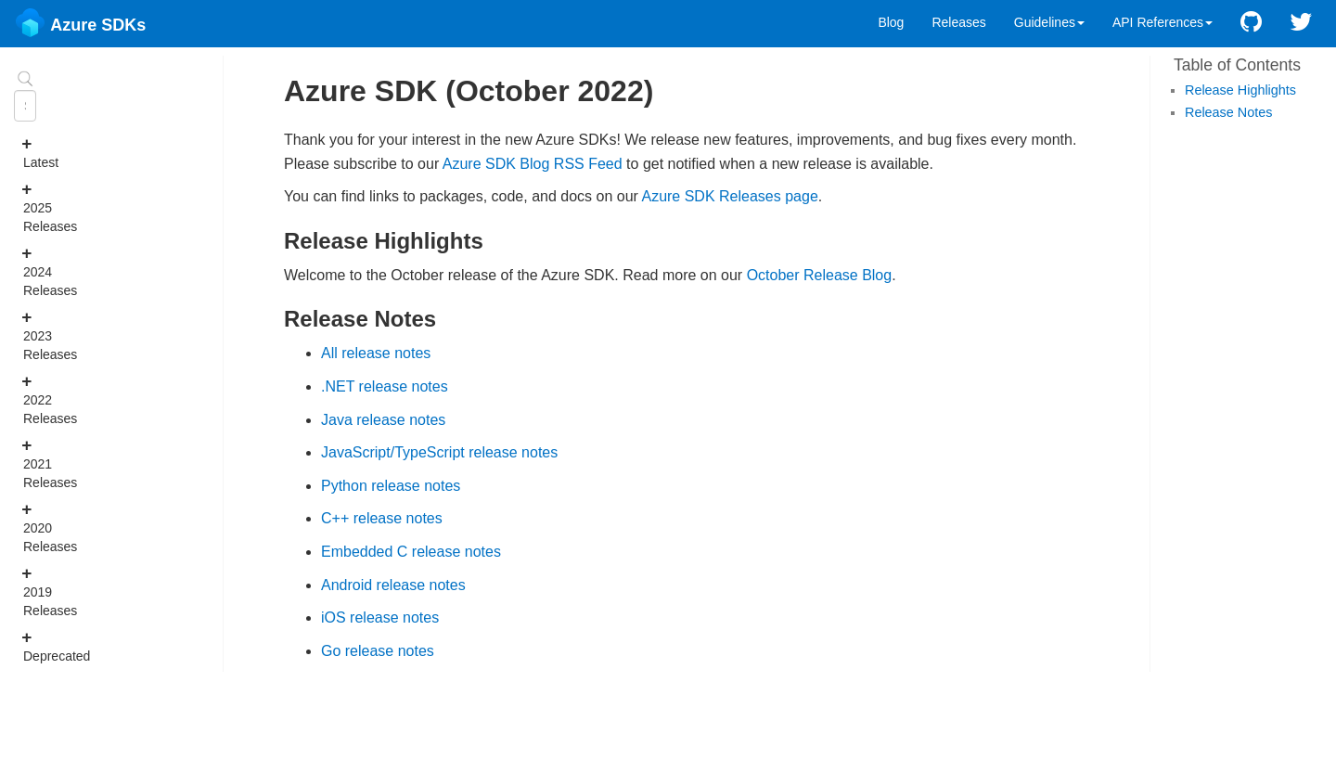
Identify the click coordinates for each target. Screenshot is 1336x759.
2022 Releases (31, 399)
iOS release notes (380, 617)
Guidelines (1049, 22)
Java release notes (383, 420)
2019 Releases (31, 591)
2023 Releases (31, 335)
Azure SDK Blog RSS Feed (533, 164)
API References (1162, 22)
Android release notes (393, 585)
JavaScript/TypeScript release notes (439, 452)
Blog (891, 22)
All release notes (375, 353)
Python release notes (390, 486)
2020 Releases (31, 527)
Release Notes (1228, 112)
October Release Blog (820, 275)
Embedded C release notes (411, 552)
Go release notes (377, 651)
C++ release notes (382, 518)
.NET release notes (384, 386)
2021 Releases (31, 463)
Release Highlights (1240, 90)
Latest (31, 152)
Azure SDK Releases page (729, 196)
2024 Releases (31, 271)
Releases (958, 22)
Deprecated (31, 645)
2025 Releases (31, 207)
